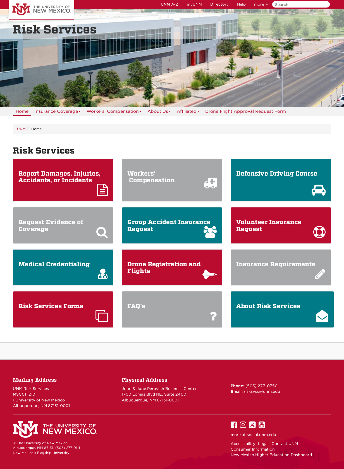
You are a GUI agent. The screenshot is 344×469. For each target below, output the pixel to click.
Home (22, 111)
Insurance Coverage (57, 112)
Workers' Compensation (114, 112)
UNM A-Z (169, 4)
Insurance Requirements (276, 264)
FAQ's (136, 306)
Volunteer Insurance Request (269, 226)
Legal (263, 443)
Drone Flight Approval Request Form (245, 111)
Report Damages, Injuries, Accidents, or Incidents (59, 177)
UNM (21, 129)
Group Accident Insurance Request (169, 226)
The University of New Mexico (41, 10)
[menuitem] (22, 111)
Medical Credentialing (54, 264)
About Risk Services (268, 306)
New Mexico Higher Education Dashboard (271, 455)
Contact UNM (284, 443)
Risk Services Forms (52, 306)
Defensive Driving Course (277, 173)
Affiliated (188, 112)
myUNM (194, 4)
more (261, 4)
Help (241, 4)
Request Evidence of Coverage (50, 226)
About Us (159, 112)
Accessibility (243, 443)
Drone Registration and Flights (164, 268)
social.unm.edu (261, 434)
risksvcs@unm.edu (261, 391)
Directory (219, 4)
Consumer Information (253, 449)
